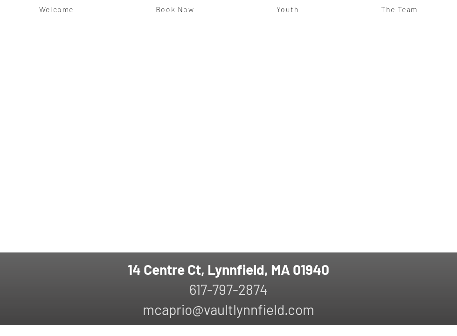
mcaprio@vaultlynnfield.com (228, 309)
